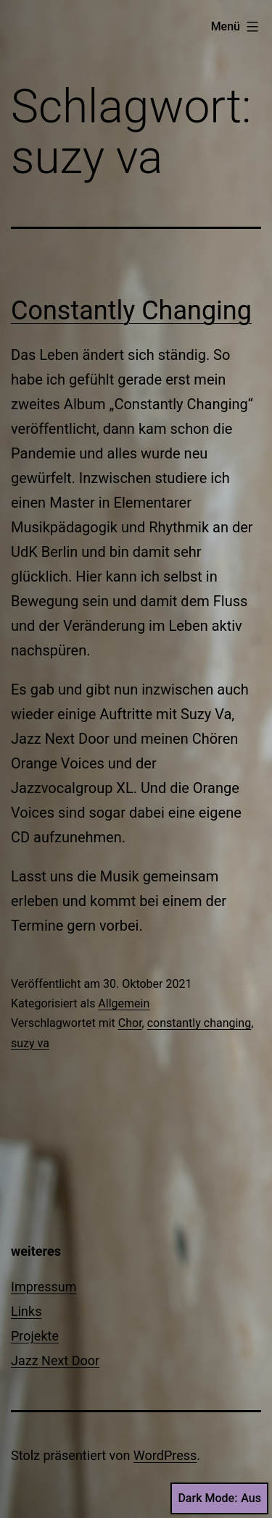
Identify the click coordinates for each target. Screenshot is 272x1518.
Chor (130, 1023)
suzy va (30, 1043)
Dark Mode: (219, 1498)
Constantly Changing (131, 310)
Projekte (35, 1335)
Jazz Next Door (55, 1360)
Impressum (44, 1286)
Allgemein (123, 1003)
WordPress (165, 1455)
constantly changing (199, 1023)
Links (26, 1311)
